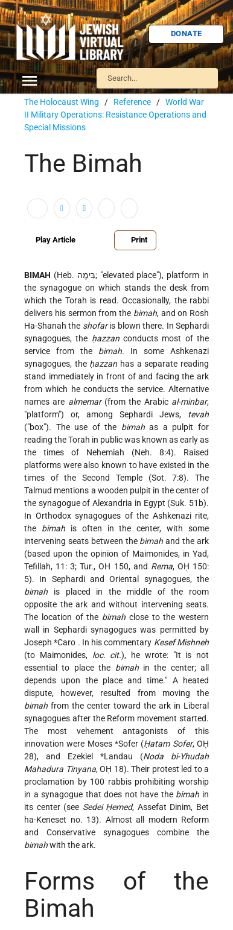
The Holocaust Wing (61, 102)
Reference (132, 102)
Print (135, 239)
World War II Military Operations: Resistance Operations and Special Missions (115, 114)
